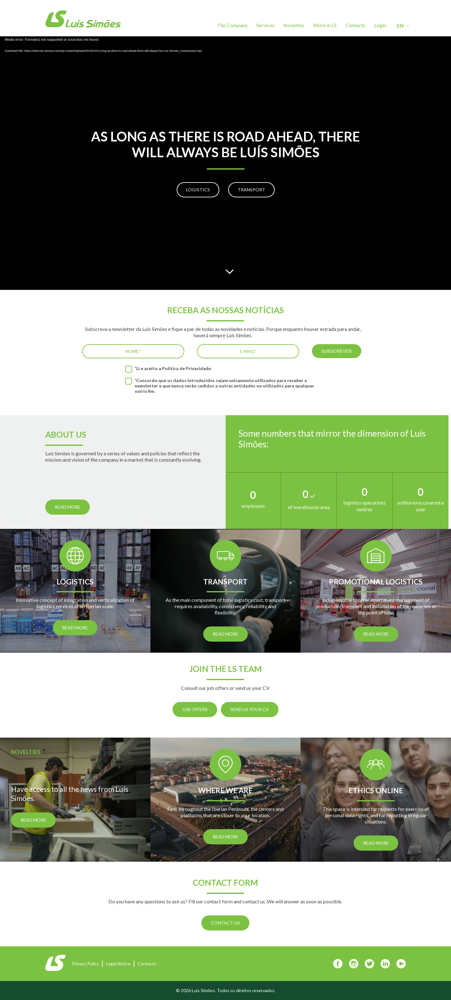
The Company (232, 25)
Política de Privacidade (186, 368)
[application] (225, 163)
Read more (67, 507)
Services (265, 25)
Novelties (293, 25)
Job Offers (195, 709)
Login (380, 25)
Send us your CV (249, 709)
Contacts (355, 25)
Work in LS (325, 25)
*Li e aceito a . (173, 368)
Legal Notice (118, 963)
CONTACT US (225, 922)
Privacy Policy (85, 963)
